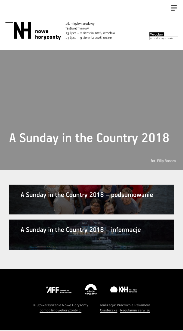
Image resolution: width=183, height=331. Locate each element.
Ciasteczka (108, 311)
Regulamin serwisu (135, 311)
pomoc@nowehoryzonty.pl (60, 311)
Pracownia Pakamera (133, 306)
